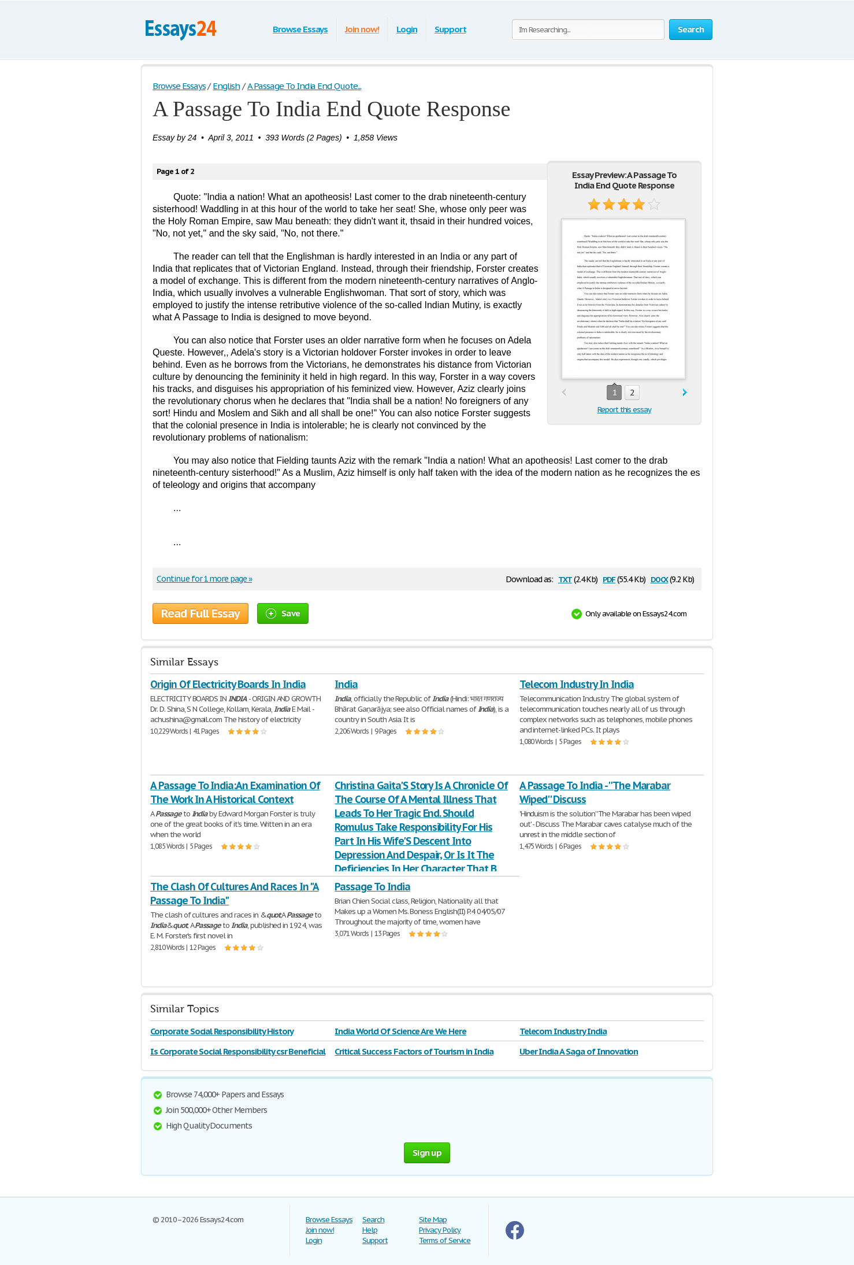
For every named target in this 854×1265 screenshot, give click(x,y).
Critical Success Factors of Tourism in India (414, 1051)
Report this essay (624, 410)
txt (565, 578)
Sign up (427, 1152)
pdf (609, 578)
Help (369, 1230)
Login (406, 29)
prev (563, 393)
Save (283, 613)
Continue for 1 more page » (204, 579)
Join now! (362, 29)
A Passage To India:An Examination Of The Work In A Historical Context (235, 792)
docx (660, 578)
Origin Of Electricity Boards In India (228, 684)
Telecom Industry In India (576, 684)
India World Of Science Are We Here (400, 1031)
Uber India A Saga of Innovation (578, 1051)
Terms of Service (444, 1240)
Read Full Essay (200, 613)
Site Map (433, 1220)
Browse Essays (300, 29)
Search (373, 1220)
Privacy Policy (440, 1230)
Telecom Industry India (563, 1031)
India (346, 684)
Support (450, 29)
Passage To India (372, 886)
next (685, 393)
